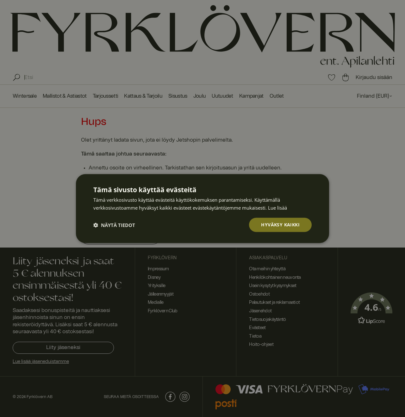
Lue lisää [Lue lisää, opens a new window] (277, 207)
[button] (114, 225)
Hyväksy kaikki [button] (280, 225)
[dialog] (202, 208)
